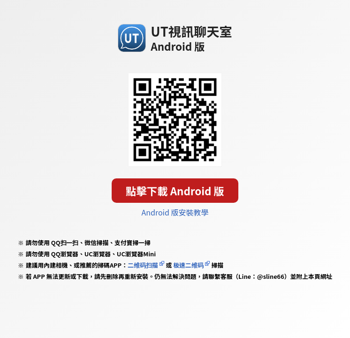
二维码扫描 (143, 265)
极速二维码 (188, 265)
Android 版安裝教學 (175, 212)
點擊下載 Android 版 (175, 190)
